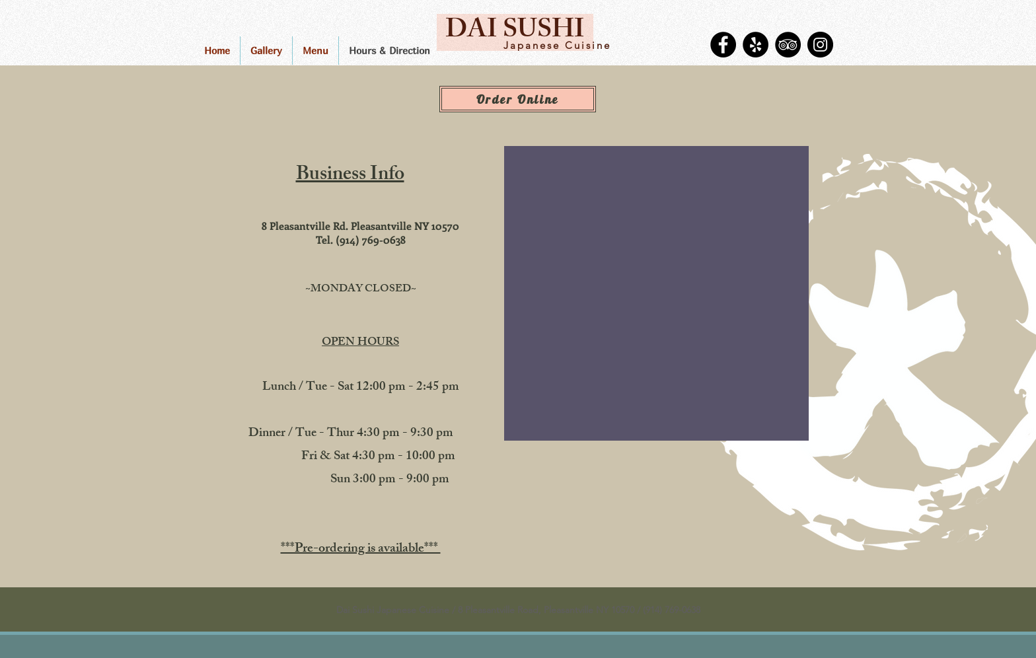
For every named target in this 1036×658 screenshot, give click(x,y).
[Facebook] (723, 44)
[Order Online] (517, 99)
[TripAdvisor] (788, 44)
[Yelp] (755, 44)
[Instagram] (820, 44)
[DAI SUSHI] (515, 32)
